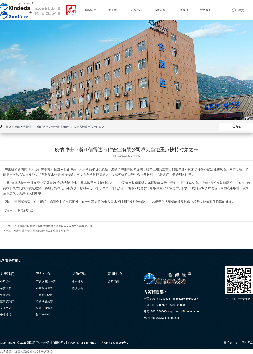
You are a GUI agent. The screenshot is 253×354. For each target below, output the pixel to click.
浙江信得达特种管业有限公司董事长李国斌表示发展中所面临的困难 (53, 226)
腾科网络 (247, 342)
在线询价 (182, 10)
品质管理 (159, 10)
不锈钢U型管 (44, 294)
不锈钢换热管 (44, 301)
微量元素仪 (22, 351)
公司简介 (5, 281)
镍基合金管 (43, 314)
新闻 (17, 126)
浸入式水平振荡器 (41, 351)
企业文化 (5, 308)
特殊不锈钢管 (44, 308)
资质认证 (5, 294)
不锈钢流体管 (44, 288)
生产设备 (77, 281)
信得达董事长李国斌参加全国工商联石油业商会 (41, 230)
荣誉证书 (5, 288)
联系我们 (205, 10)
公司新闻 (235, 126)
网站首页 (90, 10)
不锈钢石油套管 (46, 281)
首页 (8, 126)
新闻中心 (115, 274)
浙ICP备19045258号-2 (114, 342)
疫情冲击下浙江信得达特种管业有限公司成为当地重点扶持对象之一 (65, 126)
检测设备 (77, 288)
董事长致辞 (7, 301)
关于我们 (113, 10)
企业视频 (5, 314)
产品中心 (136, 10)
